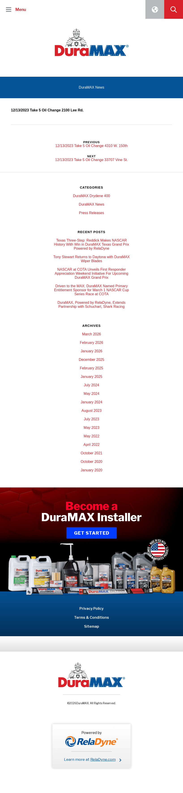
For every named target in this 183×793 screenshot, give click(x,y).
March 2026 (91, 334)
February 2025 (91, 368)
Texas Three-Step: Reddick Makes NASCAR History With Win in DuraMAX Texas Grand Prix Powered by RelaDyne (91, 244)
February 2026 (91, 342)
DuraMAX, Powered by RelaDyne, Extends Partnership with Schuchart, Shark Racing (91, 304)
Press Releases (91, 213)
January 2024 (91, 402)
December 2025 (91, 359)
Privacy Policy (91, 608)
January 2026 (91, 351)
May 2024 (91, 393)
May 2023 (91, 427)
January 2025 (91, 376)
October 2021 (91, 453)
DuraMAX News (91, 204)
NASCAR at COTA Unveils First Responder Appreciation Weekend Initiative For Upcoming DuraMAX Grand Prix (91, 273)
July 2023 (91, 419)
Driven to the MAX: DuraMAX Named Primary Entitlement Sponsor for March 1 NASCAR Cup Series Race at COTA (91, 290)
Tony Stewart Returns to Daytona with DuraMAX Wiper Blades (91, 259)
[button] (8, 9)
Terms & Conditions (91, 617)
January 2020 (91, 470)
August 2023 (91, 410)
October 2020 (91, 461)
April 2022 (91, 444)
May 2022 (91, 436)
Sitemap (91, 626)
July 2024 (91, 385)
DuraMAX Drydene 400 (91, 196)
